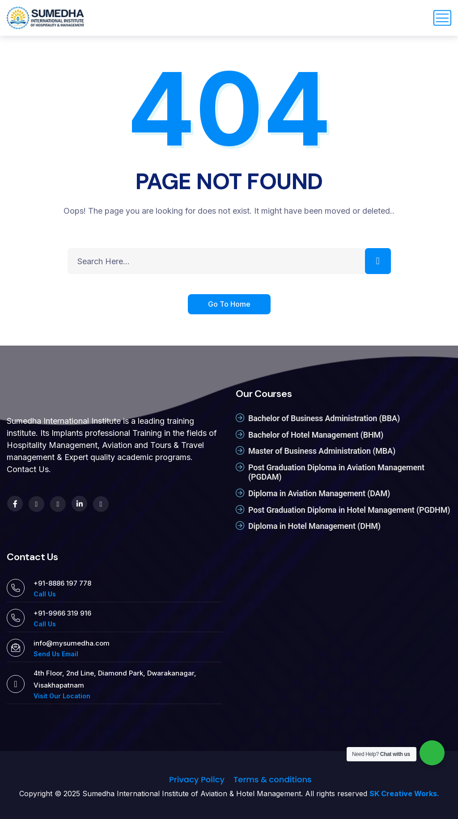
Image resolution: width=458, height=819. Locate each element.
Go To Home (229, 305)
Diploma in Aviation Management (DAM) (319, 493)
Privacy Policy (197, 779)
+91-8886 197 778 (62, 583)
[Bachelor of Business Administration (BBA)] (240, 418)
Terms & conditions (272, 779)
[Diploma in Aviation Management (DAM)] (240, 493)
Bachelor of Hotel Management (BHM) (315, 434)
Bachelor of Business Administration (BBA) (324, 418)
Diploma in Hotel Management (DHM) (314, 526)
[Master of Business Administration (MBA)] (240, 450)
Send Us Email (56, 654)
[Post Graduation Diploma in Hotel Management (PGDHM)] (240, 509)
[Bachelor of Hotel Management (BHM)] (240, 434)
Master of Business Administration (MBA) (321, 451)
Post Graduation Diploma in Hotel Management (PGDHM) (349, 510)
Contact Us (28, 469)
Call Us (45, 594)
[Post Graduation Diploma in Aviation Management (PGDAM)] (240, 467)
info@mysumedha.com (72, 643)
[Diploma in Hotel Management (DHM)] (240, 525)
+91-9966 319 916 (62, 613)
